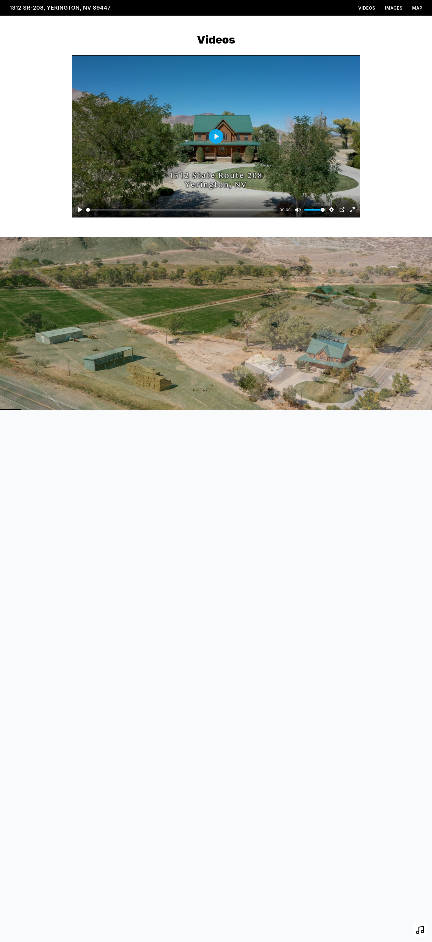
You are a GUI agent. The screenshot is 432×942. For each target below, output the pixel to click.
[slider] (181, 210)
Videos (366, 8)
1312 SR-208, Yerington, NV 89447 (60, 8)
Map (417, 8)
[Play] (80, 209)
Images (394, 8)
